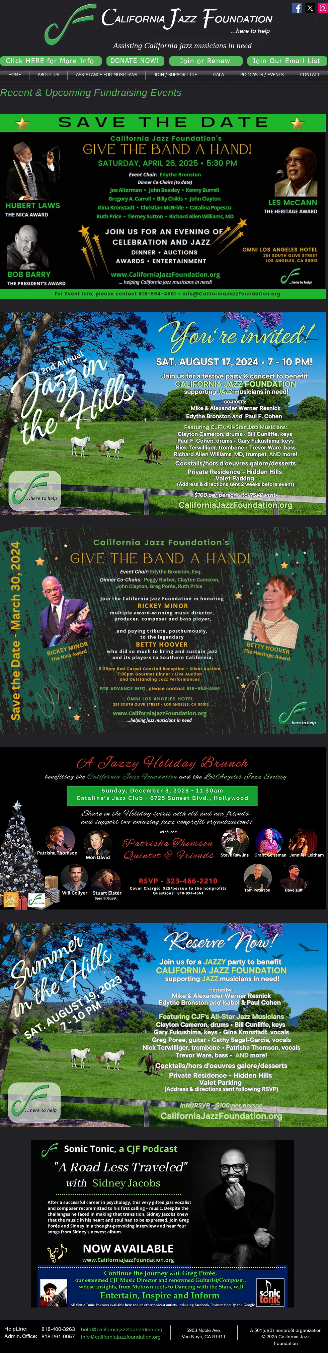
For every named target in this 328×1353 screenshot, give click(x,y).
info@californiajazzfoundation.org (121, 1337)
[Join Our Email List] (287, 61)
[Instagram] (323, 8)
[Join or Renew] (206, 61)
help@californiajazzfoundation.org (121, 1329)
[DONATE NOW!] (135, 61)
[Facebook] (297, 8)
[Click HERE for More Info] (51, 61)
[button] (48, 75)
